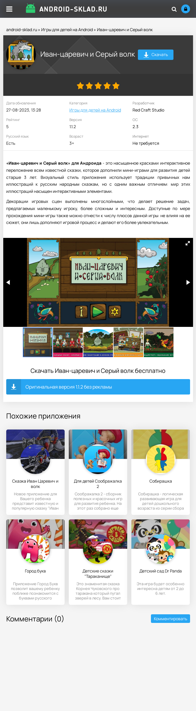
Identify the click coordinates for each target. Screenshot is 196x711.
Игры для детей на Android (67, 29)
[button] (187, 243)
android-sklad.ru (21, 29)
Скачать (155, 55)
